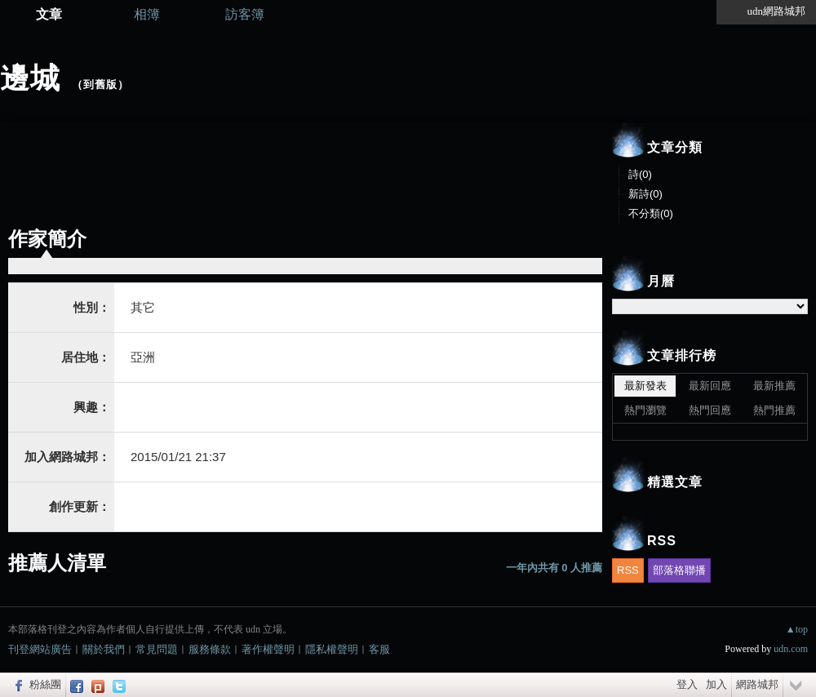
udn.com (791, 649)
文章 (49, 14)
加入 (716, 684)
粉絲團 (45, 684)
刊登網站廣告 (40, 649)
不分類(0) (650, 213)
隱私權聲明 (331, 649)
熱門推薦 (774, 410)
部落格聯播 (679, 570)
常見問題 (156, 649)
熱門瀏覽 (645, 410)
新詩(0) (645, 194)
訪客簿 (244, 14)
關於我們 (103, 649)
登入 (687, 684)
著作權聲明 (268, 649)
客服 (379, 649)
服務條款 (209, 649)
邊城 (30, 78)
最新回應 (710, 386)
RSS (628, 570)
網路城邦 (757, 684)
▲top (797, 629)
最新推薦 (774, 386)
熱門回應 (710, 410)
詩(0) (640, 174)
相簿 (147, 14)
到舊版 (100, 84)
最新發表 (645, 386)
